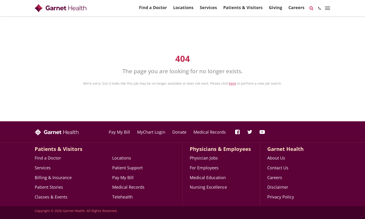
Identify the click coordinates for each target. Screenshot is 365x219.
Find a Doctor (153, 9)
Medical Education (208, 177)
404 (182, 58)
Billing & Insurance (53, 177)
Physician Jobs (204, 158)
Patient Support (127, 167)
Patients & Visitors (243, 9)
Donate (179, 132)
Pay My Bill (119, 132)
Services (208, 9)
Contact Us (277, 167)
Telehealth (122, 197)
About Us (276, 158)
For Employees (204, 167)
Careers (296, 9)
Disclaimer (277, 187)
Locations (183, 9)
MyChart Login (151, 132)
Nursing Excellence (208, 187)
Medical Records (209, 132)
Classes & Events (51, 197)
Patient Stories (49, 187)
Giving (275, 9)
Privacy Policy (280, 197)
